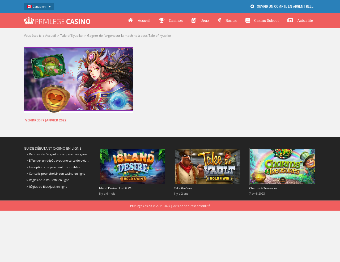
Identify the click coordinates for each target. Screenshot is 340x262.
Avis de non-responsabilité (191, 206)
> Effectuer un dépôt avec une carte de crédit (57, 160)
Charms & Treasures (263, 188)
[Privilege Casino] (57, 18)
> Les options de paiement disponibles (53, 167)
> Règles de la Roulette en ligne (48, 180)
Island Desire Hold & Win (116, 188)
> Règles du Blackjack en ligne (47, 187)
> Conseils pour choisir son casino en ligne (56, 173)
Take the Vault (184, 188)
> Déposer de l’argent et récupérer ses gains (57, 154)
